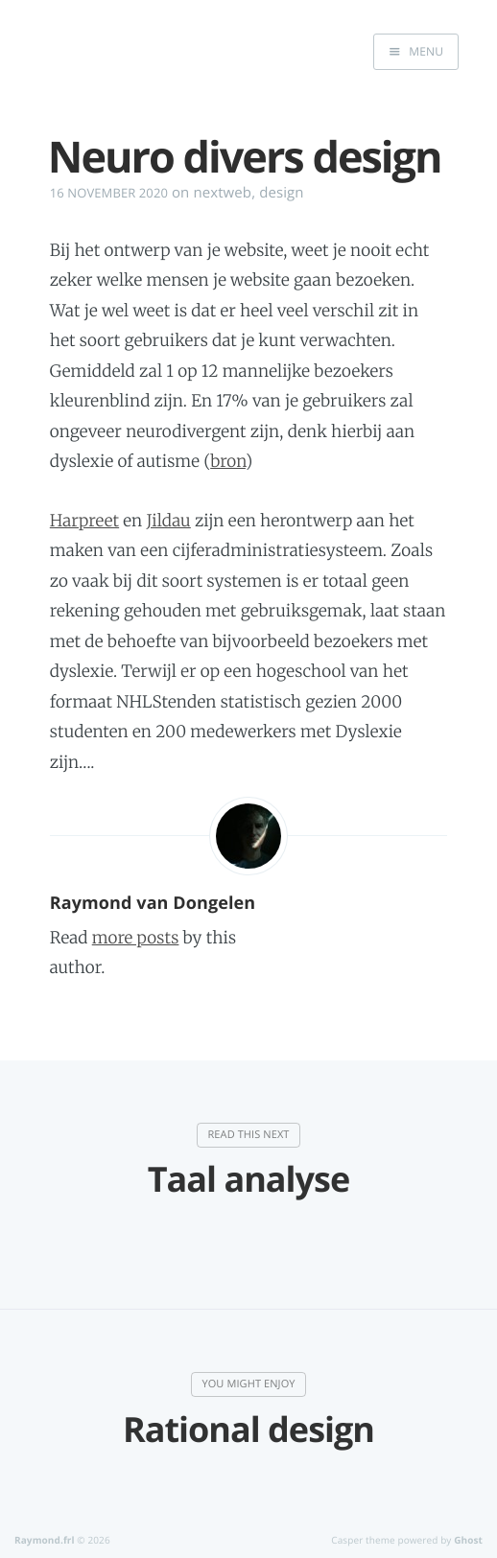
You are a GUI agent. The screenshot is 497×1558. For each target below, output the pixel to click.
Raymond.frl (44, 1539)
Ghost (468, 1539)
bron (228, 461)
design (281, 192)
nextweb (222, 192)
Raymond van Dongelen (152, 903)
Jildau (169, 520)
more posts (135, 937)
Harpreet (84, 520)
